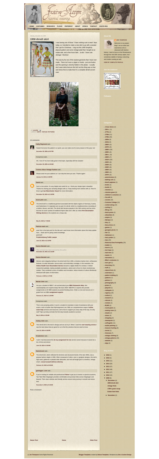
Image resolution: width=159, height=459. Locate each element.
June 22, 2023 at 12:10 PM (43, 240)
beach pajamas (110, 182)
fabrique (108, 220)
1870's (107, 147)
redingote (108, 290)
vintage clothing (110, 335)
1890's (107, 152)
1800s (107, 139)
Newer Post (34, 440)
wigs (106, 343)
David (38, 182)
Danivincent (40, 351)
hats (106, 240)
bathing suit (109, 180)
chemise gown (110, 192)
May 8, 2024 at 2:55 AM (42, 315)
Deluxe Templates (103, 454)
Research (51, 26)
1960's (107, 172)
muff (106, 267)
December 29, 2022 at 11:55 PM (45, 194)
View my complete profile (113, 62)
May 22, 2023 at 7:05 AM (43, 221)
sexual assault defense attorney (52, 362)
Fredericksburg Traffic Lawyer (46, 237)
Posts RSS (103, 26)
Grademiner (40, 336)
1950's (39, 132)
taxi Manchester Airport (51, 191)
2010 (108, 375)
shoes (107, 315)
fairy (106, 222)
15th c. (107, 129)
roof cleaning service (89, 325)
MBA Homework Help (76, 285)
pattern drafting (110, 275)
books (107, 185)
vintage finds (111, 386)
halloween (108, 235)
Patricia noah (40, 226)
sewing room (109, 310)
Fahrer (67, 374)
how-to (107, 247)
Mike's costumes (110, 260)
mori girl (108, 262)
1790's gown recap (113, 389)
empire (107, 217)
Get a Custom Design (124, 454)
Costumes (40, 26)
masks (107, 255)
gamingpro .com (41, 371)
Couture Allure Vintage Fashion (46, 169)
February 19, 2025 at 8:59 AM (44, 365)
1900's (107, 157)
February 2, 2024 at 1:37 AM (44, 276)
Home (32, 26)
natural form (109, 270)
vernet (107, 330)
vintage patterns (48, 132)
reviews (107, 303)
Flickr (59, 26)
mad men (108, 252)
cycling (107, 207)
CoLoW (107, 197)
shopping (108, 318)
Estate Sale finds (113, 391)
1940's (107, 167)
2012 (108, 369)
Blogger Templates (85, 454)
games (107, 227)
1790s (107, 137)
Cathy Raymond (41, 144)
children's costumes (112, 195)
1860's (107, 144)
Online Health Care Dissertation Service (49, 266)
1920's (107, 162)
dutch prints (109, 212)
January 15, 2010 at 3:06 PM (44, 177)
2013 (108, 366)
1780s (107, 134)
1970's (107, 175)
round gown (109, 308)
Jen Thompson (122, 40)
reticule (107, 300)
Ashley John (40, 321)
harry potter (109, 237)
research (108, 298)
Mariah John (40, 281)
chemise (108, 190)
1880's (107, 149)
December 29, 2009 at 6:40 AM (44, 164)
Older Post (93, 440)
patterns (108, 277)
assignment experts (56, 292)
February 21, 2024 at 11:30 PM (44, 295)
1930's (107, 164)
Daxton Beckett (41, 246)
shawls (107, 313)
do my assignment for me (62, 340)
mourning (108, 265)
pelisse (107, 280)
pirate (107, 285)
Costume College (111, 202)
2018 (108, 355)
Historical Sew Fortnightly (114, 242)
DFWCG (85, 26)
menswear (108, 257)
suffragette (108, 323)
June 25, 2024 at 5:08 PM (43, 330)
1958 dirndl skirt (39, 39)
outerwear (108, 273)
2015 (108, 361)
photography (109, 283)
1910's (107, 159)
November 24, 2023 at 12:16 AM (45, 251)
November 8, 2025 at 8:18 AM (44, 385)
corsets (107, 200)
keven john (40, 200)
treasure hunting (110, 328)
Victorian (108, 333)
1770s (107, 132)
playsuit (107, 288)
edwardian (108, 215)
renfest (107, 295)
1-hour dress (109, 127)
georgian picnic (110, 230)
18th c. (107, 154)
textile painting (110, 325)
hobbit (107, 245)
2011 (108, 372)
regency (108, 293)
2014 (108, 363)
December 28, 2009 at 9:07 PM (44, 151)
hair (106, 232)
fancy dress (109, 225)
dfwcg (107, 210)
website (107, 340)
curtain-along (109, 205)
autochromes (109, 177)
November (111, 395)
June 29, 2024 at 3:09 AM (43, 345)
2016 (108, 358)
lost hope (108, 250)
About (77, 26)
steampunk (109, 320)
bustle (107, 187)
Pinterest (69, 26)
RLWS (107, 305)
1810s (107, 142)
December (111, 380)
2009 (108, 378)
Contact (93, 26)
